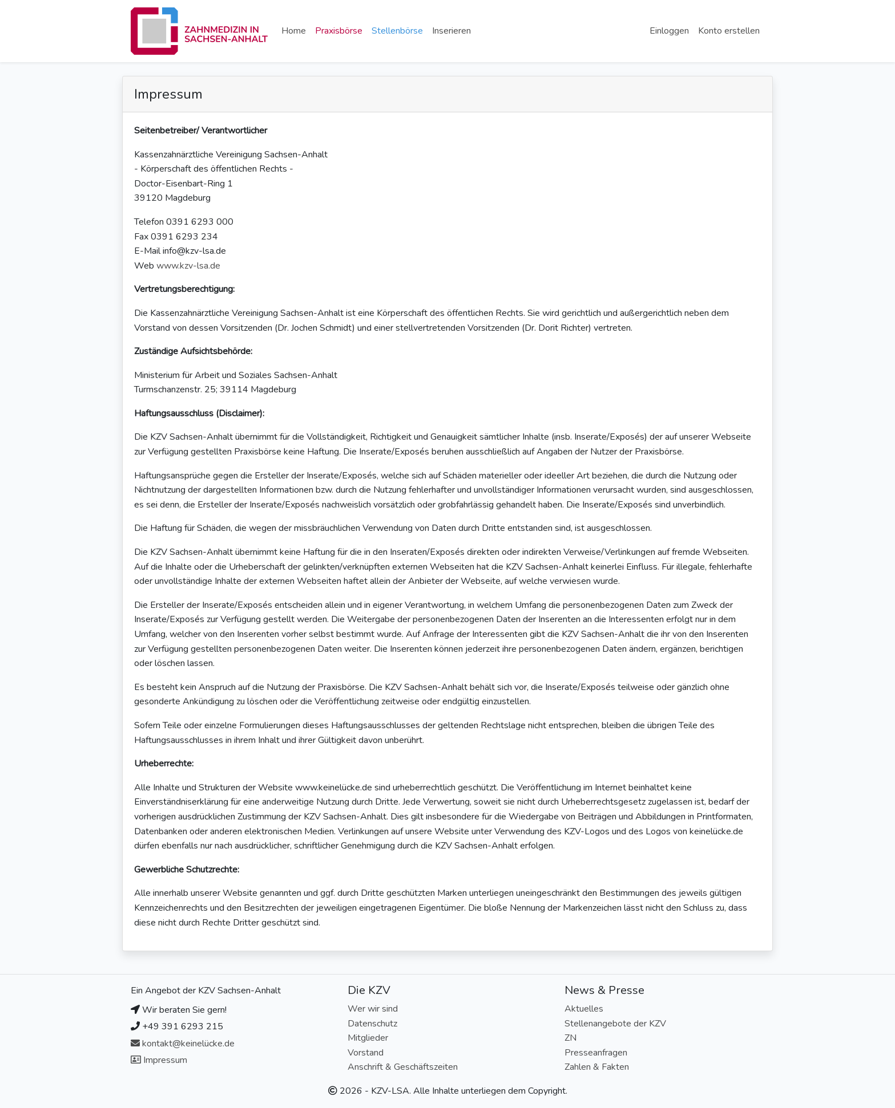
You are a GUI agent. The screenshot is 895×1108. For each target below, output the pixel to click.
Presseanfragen (596, 1052)
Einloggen (669, 31)
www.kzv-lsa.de (188, 265)
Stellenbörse (397, 31)
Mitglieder (368, 1038)
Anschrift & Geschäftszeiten (403, 1067)
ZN (570, 1038)
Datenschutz (372, 1023)
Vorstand (366, 1052)
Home (293, 31)
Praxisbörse (338, 31)
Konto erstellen (729, 31)
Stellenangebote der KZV (615, 1023)
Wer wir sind (373, 1009)
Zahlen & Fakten (597, 1067)
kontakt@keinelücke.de (183, 1043)
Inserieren (451, 31)
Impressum (159, 1060)
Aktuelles (584, 1009)
